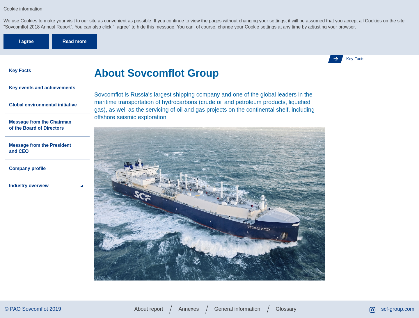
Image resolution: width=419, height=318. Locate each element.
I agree (26, 41)
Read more (75, 41)
